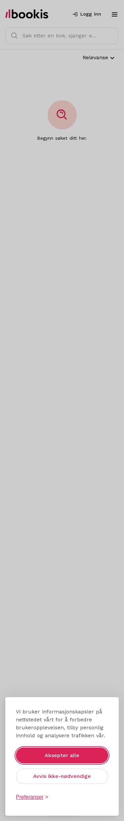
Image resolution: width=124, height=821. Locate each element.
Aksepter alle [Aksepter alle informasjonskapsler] (62, 755)
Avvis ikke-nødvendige (62, 776)
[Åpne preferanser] (32, 797)
